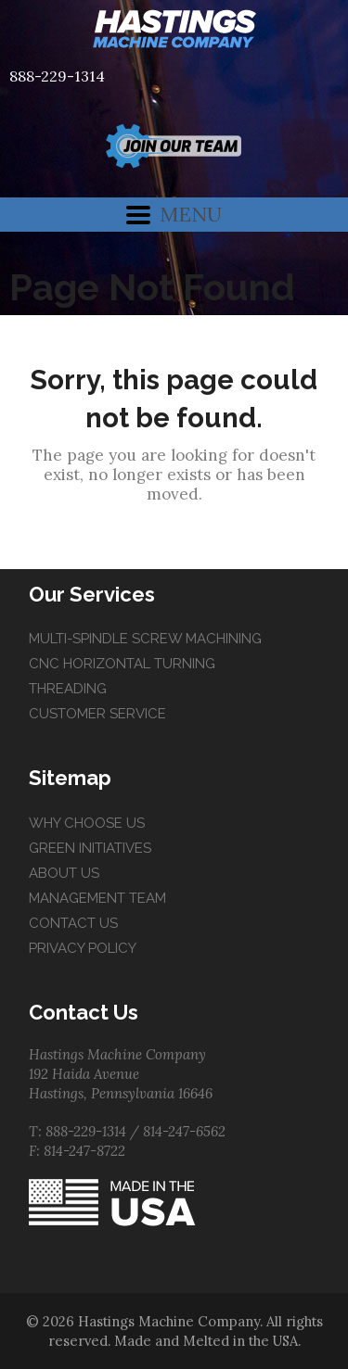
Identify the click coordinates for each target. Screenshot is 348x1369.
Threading (68, 688)
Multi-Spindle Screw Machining (145, 638)
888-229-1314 (57, 76)
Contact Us (73, 923)
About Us (64, 873)
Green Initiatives (90, 848)
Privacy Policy (82, 948)
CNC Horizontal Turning (122, 663)
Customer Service (97, 713)
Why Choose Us (87, 823)
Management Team (97, 898)
